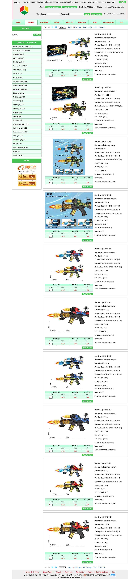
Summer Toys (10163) (20, 66)
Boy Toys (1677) (18, 54)
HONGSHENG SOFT (75, 577)
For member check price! (105, 74)
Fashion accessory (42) (20, 124)
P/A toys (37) (17, 74)
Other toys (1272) (19, 109)
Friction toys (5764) (19, 70)
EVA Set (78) (17, 143)
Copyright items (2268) (20, 81)
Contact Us (82, 22)
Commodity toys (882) (20, 89)
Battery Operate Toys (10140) (22, 46)
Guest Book (44, 22)
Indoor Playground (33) (20, 147)
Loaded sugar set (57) (20, 132)
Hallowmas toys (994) (20, 128)
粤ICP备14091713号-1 (75, 575)
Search (56, 22)
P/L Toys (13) (17, 120)
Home (18, 22)
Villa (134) (16, 151)
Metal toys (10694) (19, 97)
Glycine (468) (17, 116)
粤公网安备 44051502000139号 (97, 575)
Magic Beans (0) (18, 155)
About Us (69, 22)
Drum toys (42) (18, 101)
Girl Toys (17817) (18, 58)
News (95, 22)
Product (31, 22)
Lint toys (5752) (18, 136)
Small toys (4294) (19, 62)
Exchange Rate (108, 22)
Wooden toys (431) (19, 140)
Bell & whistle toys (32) (20, 85)
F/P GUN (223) (18, 77)
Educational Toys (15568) (21, 50)
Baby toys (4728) (18, 105)
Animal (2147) (17, 112)
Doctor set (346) (18, 93)
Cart (121, 22)
